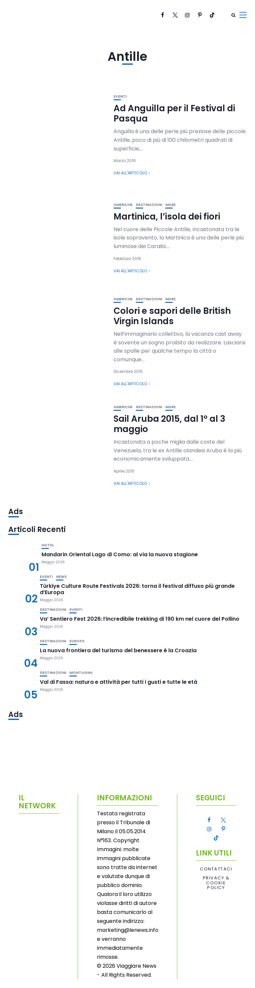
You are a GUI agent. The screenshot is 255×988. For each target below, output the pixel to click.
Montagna (81, 672)
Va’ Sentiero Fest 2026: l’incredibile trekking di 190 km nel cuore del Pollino (139, 619)
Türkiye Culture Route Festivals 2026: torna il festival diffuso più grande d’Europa (137, 589)
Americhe (123, 205)
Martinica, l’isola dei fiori (167, 217)
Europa (77, 641)
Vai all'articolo (130, 173)
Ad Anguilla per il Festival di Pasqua (174, 113)
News (61, 577)
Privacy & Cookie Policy (216, 883)
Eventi (120, 96)
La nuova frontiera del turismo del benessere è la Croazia (118, 650)
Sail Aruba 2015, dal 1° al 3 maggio (169, 424)
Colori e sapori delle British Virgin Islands (172, 316)
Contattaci (216, 869)
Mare (170, 205)
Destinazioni (149, 205)
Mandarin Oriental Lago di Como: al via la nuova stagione (120, 554)
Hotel (48, 545)
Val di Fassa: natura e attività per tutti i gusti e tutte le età (118, 682)
